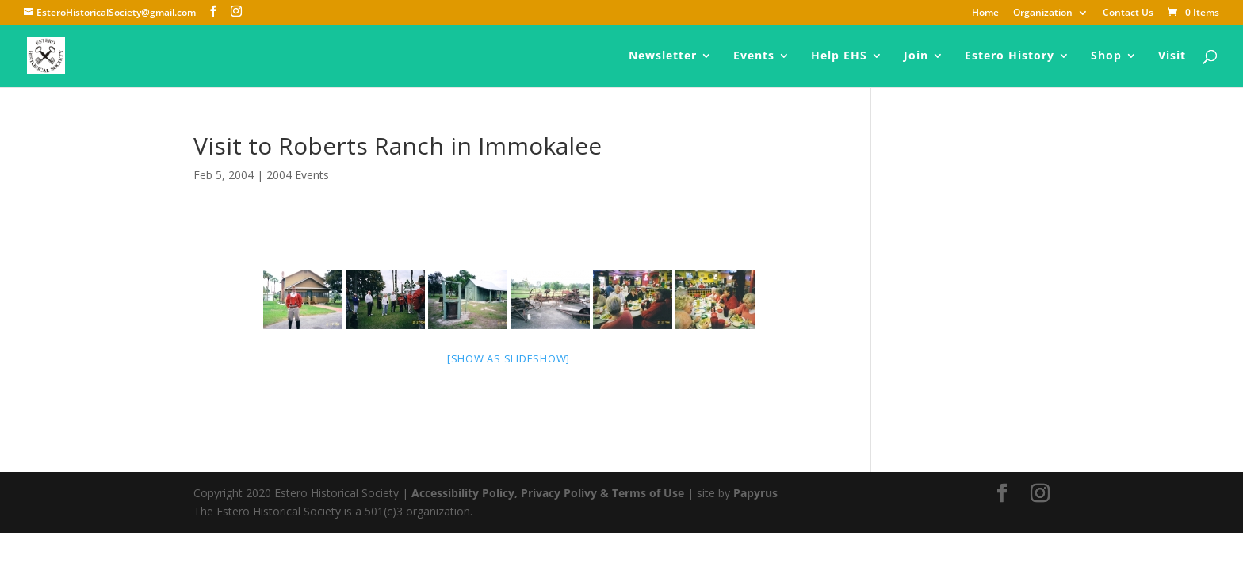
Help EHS (839, 56)
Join (916, 56)
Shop (1106, 56)
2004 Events (297, 174)
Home (985, 13)
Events (753, 56)
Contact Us (1128, 13)
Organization (1043, 13)
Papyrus (755, 492)
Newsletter (663, 56)
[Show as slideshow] (508, 358)
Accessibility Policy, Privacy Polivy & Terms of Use (547, 492)
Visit (1172, 56)
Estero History (1009, 56)
